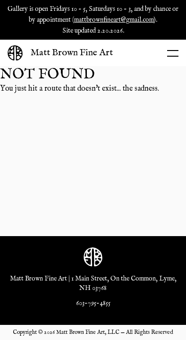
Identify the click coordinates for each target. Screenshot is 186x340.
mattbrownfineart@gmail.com (114, 20)
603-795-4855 (93, 303)
